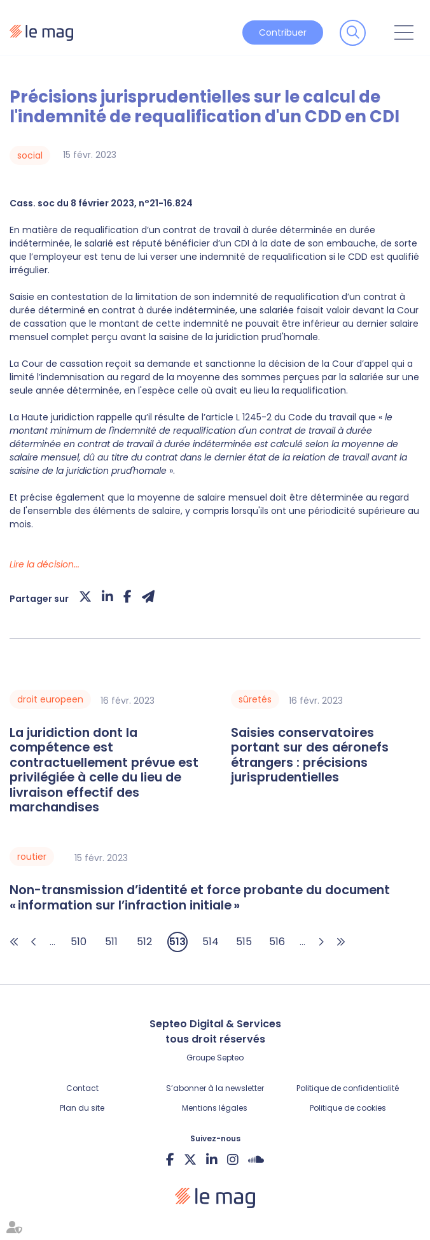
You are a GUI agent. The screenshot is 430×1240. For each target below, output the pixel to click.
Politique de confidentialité (347, 1088)
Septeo (230, 1057)
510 (79, 941)
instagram (233, 1159)
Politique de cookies (348, 1107)
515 (244, 941)
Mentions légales (214, 1107)
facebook (170, 1159)
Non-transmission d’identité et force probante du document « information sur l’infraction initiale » (200, 898)
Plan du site (82, 1107)
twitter (190, 1159)
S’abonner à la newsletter (215, 1088)
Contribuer (283, 32)
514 (210, 941)
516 (277, 941)
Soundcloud (256, 1159)
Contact (82, 1088)
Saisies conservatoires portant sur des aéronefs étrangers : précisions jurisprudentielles (310, 755)
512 (144, 941)
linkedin (212, 1159)
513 (177, 941)
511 (111, 941)
